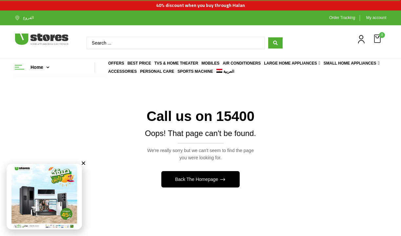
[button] (378, 39)
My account (376, 17)
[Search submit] (275, 43)
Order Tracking (342, 17)
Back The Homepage (197, 179)
